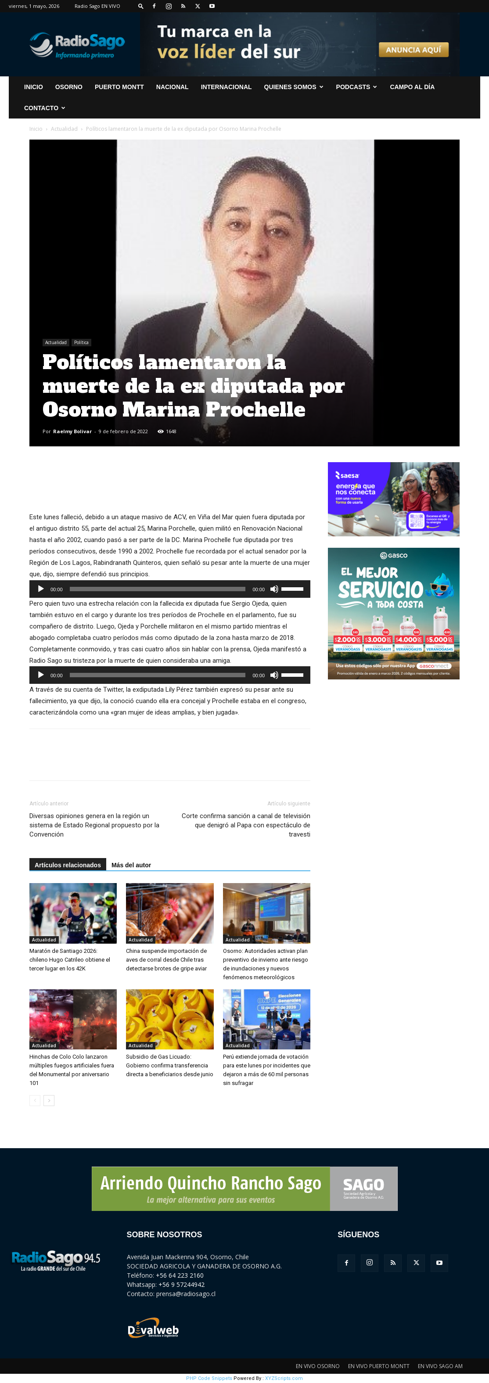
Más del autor (131, 865)
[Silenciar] (274, 589)
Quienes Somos (294, 86)
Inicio (36, 129)
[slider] (158, 589)
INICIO (33, 86)
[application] (169, 589)
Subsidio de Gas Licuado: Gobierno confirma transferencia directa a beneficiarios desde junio (169, 1065)
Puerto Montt (119, 86)
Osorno (69, 86)
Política (81, 342)
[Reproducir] (40, 589)
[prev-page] (34, 1100)
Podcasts (357, 86)
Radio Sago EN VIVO (97, 6)
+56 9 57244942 (181, 1284)
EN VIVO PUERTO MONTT (379, 1366)
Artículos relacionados (68, 865)
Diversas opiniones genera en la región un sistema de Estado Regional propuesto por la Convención (94, 825)
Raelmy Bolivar (72, 431)
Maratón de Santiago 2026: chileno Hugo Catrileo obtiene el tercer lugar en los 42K (69, 960)
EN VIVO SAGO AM (440, 1366)
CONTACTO (44, 107)
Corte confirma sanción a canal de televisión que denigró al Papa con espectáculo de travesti (246, 825)
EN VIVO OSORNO (318, 1366)
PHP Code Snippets (209, 1378)
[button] (140, 6)
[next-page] (48, 1100)
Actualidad (64, 129)
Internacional (226, 86)
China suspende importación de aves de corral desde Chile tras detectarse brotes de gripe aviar (166, 960)
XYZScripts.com (284, 1378)
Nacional (172, 86)
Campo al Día (412, 86)
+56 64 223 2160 (180, 1275)
